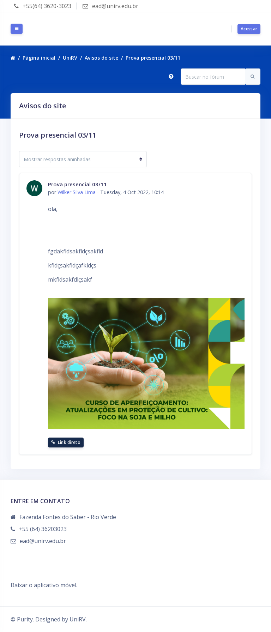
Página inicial (39, 57)
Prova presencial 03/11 (153, 57)
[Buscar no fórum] (213, 76)
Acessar (249, 29)
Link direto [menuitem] (65, 442)
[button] (171, 76)
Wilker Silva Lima (77, 192)
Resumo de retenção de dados (50, 576)
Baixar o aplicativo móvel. (44, 585)
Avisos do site (101, 57)
